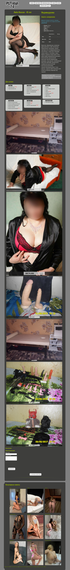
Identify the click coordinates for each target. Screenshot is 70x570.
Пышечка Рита (48, 540)
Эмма (28, 488)
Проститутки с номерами (32, 566)
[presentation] (13, 464)
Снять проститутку (14, 566)
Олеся (46, 488)
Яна (10, 488)
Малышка (29, 540)
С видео (53, 3)
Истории (58, 3)
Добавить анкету (44, 5)
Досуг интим (7, 566)
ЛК (49, 5)
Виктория (29, 514)
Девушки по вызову (23, 566)
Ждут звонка (37, 3)
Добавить (11, 468)
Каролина (12, 540)
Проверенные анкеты (46, 3)
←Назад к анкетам (35, 474)
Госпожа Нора (12, 514)
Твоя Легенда (47, 514)
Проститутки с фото (42, 566)
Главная (31, 3)
